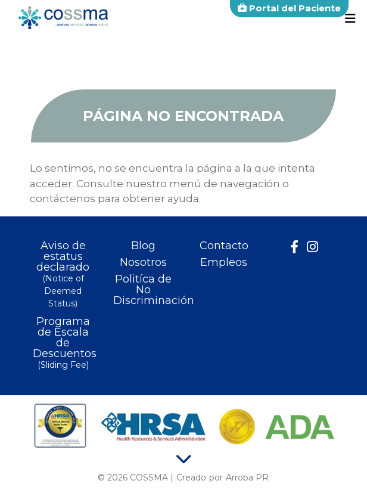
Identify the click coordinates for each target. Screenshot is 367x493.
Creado (191, 477)
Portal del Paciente (289, 8)
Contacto (224, 245)
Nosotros (143, 262)
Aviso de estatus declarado (63, 275)
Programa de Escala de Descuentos (63, 343)
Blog (143, 245)
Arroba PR (247, 477)
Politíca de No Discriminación (143, 290)
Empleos (223, 262)
